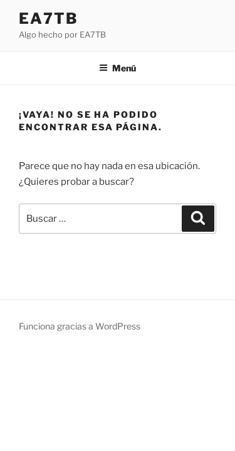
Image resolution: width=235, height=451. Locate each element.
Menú (117, 68)
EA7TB (48, 18)
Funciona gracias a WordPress (79, 326)
